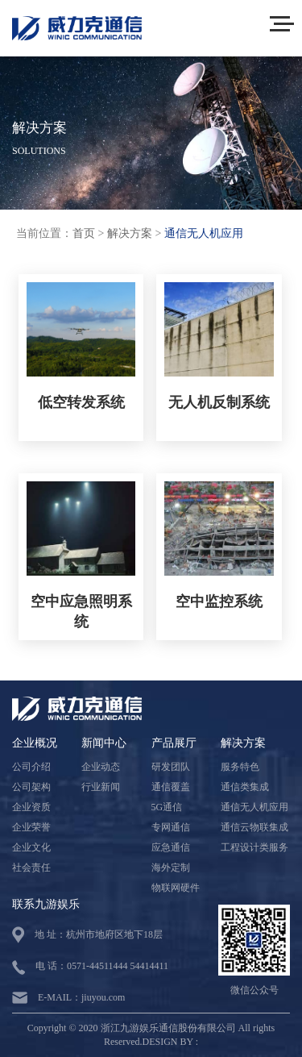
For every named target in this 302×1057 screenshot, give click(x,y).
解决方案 (129, 233)
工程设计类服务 (254, 847)
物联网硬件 (175, 887)
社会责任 (31, 867)
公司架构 (31, 787)
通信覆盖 (170, 787)
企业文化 (31, 847)
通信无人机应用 (203, 233)
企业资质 (31, 807)
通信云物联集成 (254, 827)
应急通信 (170, 847)
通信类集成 (245, 787)
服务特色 (240, 766)
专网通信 (170, 827)
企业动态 (100, 766)
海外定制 (170, 867)
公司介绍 (31, 766)
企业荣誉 (31, 827)
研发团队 (170, 766)
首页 (83, 233)
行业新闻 (100, 787)
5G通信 (167, 807)
